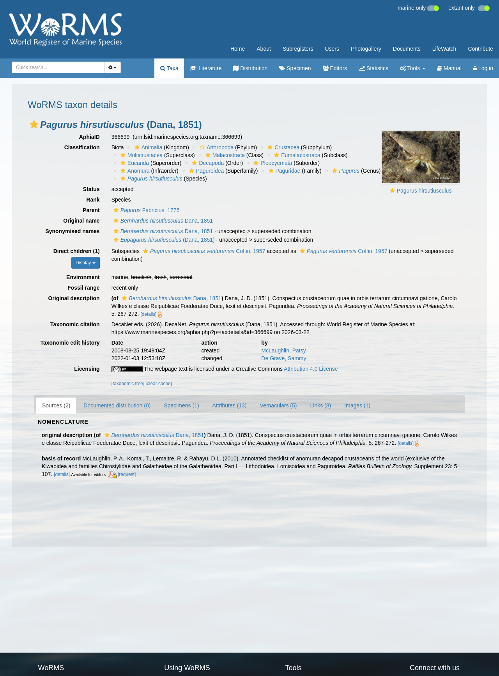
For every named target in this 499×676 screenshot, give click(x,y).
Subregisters (298, 49)
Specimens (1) (181, 405)
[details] (148, 314)
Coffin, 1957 (203, 251)
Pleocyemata (271, 163)
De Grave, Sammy (283, 358)
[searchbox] (55, 67)
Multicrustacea (141, 155)
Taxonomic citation (75, 324)
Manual (449, 68)
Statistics (373, 68)
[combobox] (58, 67)
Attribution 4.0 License (311, 369)
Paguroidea (205, 171)
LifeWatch (444, 49)
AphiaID (89, 137)
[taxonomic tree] (128, 383)
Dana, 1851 (162, 221)
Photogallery (366, 49)
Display (86, 262)
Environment (83, 277)
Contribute (480, 49)
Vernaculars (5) (278, 405)
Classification (82, 147)
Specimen (295, 68)
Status (91, 189)
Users (332, 49)
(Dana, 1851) (163, 240)
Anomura (134, 171)
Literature (205, 68)
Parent (91, 210)
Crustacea (282, 147)
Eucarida (134, 163)
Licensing (86, 369)
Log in (483, 68)
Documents (407, 49)
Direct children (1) (76, 251)
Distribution (250, 68)
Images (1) (357, 405)
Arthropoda (216, 147)
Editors (335, 68)
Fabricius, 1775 (145, 210)
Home (237, 49)
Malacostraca (224, 155)
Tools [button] (412, 68)
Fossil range (83, 288)
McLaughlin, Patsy (283, 350)
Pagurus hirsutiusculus (424, 191)
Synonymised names (72, 231)
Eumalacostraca (296, 155)
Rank (92, 199)
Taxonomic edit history (69, 343)
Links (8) (320, 405)
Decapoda (207, 163)
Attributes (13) (229, 405)
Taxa (169, 68)
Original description (73, 298)
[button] (34, 124)
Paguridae (284, 171)
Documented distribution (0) (116, 405)
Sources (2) (56, 405)
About (264, 49)
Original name (81, 221)
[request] (127, 474)
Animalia (148, 147)
